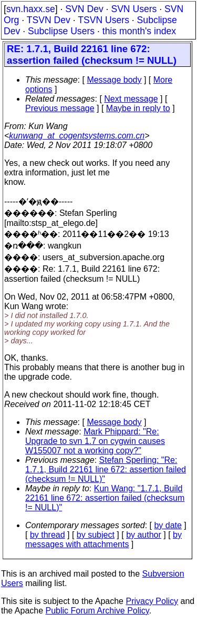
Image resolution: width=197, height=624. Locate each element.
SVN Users (134, 9)
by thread (47, 534)
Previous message (60, 108)
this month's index (139, 31)
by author (143, 534)
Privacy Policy (152, 601)
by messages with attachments (103, 539)
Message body (114, 79)
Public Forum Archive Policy (97, 610)
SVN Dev (84, 9)
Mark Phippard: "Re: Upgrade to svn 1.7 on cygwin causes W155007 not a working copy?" (95, 441)
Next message (131, 98)
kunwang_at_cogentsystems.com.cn (76, 135)
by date (167, 525)
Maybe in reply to (138, 108)
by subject (96, 534)
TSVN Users (103, 20)
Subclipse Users (61, 31)
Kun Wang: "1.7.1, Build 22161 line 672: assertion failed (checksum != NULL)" (104, 498)
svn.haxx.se (30, 9)
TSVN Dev (48, 20)
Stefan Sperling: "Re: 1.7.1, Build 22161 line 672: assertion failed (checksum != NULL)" (105, 469)
